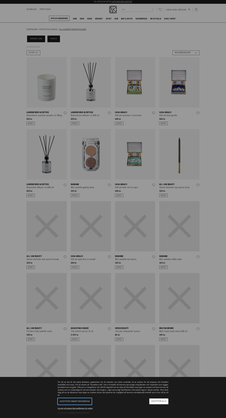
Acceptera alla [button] (158, 401)
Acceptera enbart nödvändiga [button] (75, 401)
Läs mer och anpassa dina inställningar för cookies (75, 408)
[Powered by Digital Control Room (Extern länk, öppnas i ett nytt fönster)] (73, 413)
